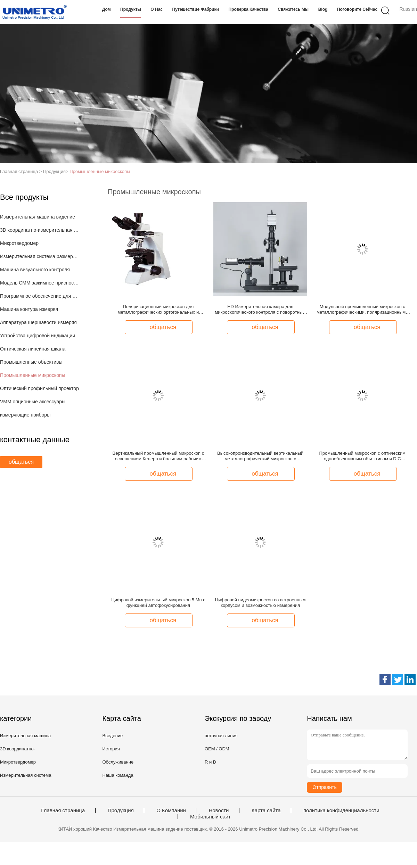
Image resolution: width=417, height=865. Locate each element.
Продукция (121, 810)
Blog (323, 9)
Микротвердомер (19, 243)
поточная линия (221, 735)
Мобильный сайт (210, 816)
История (111, 748)
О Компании (171, 810)
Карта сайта (266, 810)
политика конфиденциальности (341, 810)
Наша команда (117, 775)
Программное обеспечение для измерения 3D (39, 296)
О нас (156, 9)
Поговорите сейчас (357, 9)
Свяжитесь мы (293, 9)
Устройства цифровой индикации (37, 335)
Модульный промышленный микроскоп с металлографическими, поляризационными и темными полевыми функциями (362, 309)
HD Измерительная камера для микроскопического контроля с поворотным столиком (260, 309)
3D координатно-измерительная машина (39, 230)
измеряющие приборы (25, 415)
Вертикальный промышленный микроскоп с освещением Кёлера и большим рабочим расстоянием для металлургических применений (158, 456)
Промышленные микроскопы (100, 171)
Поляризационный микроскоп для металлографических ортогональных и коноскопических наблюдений (158, 309)
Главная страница (63, 810)
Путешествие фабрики (195, 9)
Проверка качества (248, 9)
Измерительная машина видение (37, 217)
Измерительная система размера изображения (39, 256)
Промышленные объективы (31, 362)
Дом (106, 9)
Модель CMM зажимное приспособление (39, 283)
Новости (218, 810)
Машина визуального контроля (35, 269)
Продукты (130, 9)
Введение (112, 735)
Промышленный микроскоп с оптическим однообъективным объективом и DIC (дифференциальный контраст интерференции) (362, 456)
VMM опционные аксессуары (32, 401)
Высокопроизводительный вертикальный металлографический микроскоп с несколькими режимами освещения (260, 456)
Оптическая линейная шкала (32, 349)
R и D (210, 762)
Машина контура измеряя (29, 309)
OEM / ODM (217, 748)
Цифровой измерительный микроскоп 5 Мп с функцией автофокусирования (158, 602)
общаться (21, 462)
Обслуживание (117, 762)
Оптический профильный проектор (39, 388)
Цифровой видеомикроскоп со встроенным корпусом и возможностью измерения (260, 602)
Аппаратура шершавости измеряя (38, 322)
